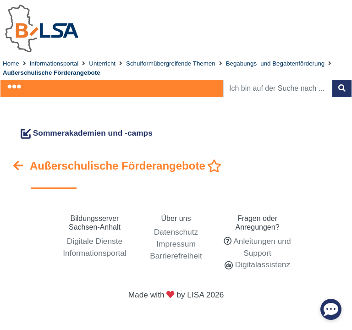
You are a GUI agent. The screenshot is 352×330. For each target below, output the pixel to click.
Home (11, 63)
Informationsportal (54, 63)
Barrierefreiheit (176, 255)
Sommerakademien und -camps (87, 133)
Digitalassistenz (261, 264)
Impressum (176, 243)
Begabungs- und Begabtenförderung (275, 63)
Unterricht (102, 63)
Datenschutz (176, 231)
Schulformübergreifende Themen (170, 63)
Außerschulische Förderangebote (51, 72)
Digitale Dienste (94, 241)
